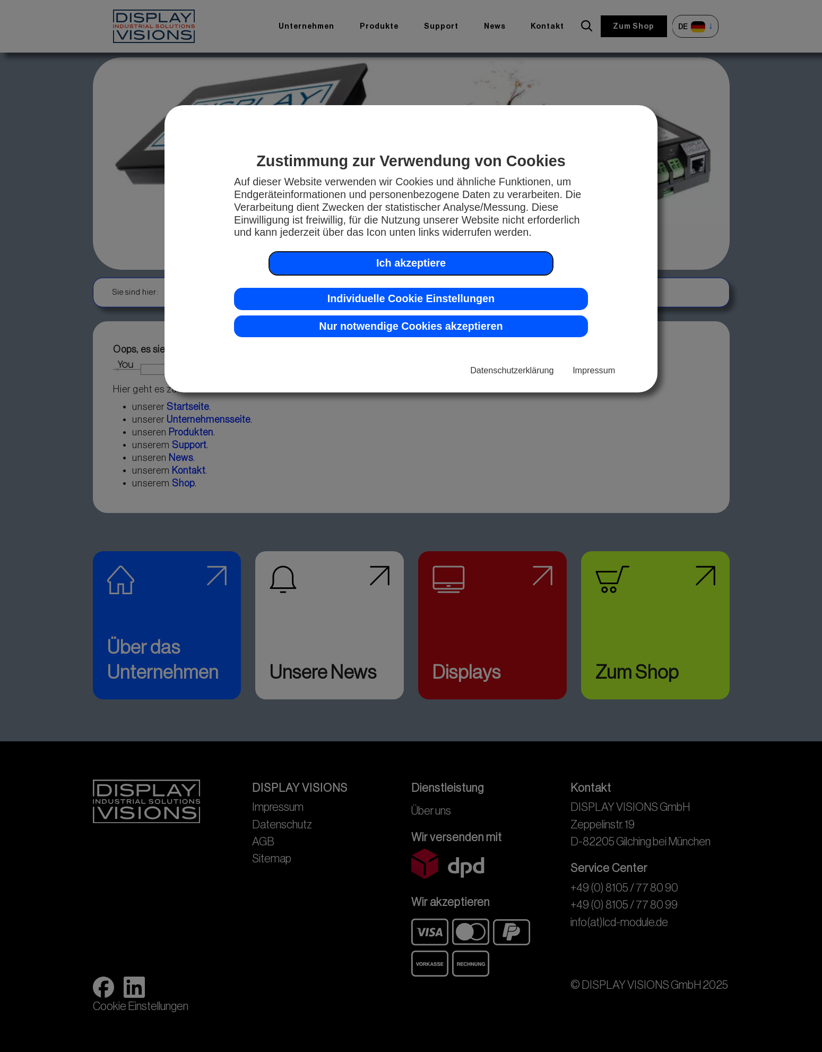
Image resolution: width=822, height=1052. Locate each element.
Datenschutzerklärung (511, 370)
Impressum (594, 370)
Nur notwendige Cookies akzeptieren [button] (411, 326)
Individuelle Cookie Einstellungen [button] (411, 298)
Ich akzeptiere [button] (411, 263)
